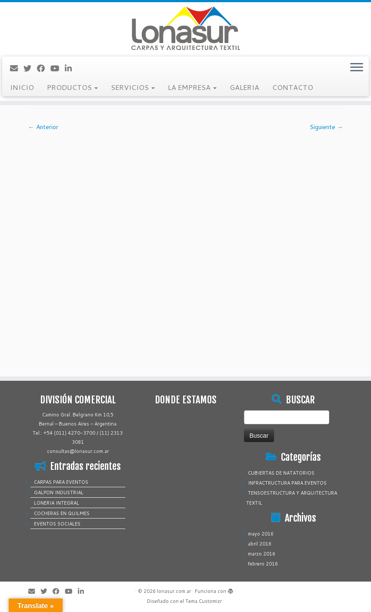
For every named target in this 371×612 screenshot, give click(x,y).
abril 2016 (259, 543)
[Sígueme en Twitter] (30, 68)
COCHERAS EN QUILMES (62, 513)
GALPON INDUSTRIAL (59, 492)
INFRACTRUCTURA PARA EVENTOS (287, 482)
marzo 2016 (261, 553)
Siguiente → (326, 127)
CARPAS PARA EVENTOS (61, 482)
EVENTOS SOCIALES (57, 523)
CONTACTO (292, 87)
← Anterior (43, 127)
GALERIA (244, 87)
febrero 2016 (263, 563)
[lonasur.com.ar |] (185, 28)
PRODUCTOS (72, 87)
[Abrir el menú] (356, 67)
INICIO (22, 87)
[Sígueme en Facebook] (43, 68)
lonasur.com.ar (174, 591)
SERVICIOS (133, 87)
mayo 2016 (261, 533)
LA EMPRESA (192, 87)
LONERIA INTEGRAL (56, 502)
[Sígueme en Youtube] (57, 68)
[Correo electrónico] (16, 68)
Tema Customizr (203, 601)
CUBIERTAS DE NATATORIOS (281, 472)
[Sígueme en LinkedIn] (71, 68)
